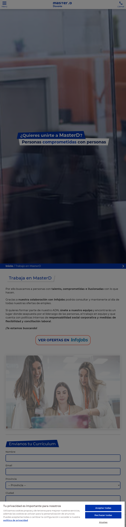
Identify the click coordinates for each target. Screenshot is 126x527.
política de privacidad (15, 520)
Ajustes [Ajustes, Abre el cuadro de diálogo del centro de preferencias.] (103, 522)
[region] (62, 514)
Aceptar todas (103, 508)
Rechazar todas (103, 515)
